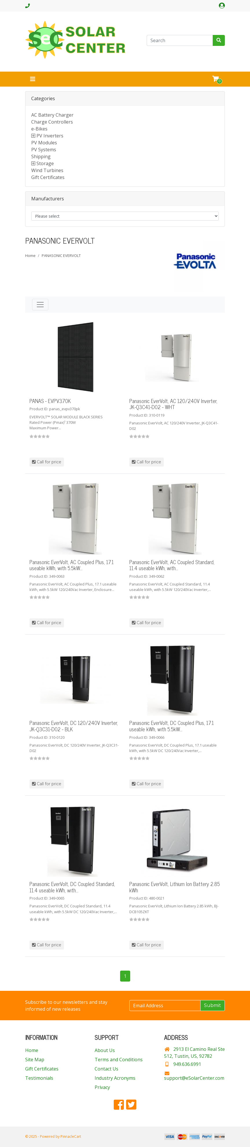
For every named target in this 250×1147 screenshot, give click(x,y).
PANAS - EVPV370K (50, 400)
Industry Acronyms (115, 1078)
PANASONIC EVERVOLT (61, 255)
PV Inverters (49, 136)
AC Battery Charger (52, 115)
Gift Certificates (48, 177)
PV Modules (44, 142)
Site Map (34, 1059)
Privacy (102, 1087)
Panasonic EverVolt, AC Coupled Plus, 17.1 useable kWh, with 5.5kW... (72, 564)
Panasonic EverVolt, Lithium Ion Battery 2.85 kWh (174, 886)
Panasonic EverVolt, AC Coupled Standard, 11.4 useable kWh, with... (171, 564)
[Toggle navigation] (32, 79)
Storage (45, 163)
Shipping (41, 156)
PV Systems (43, 149)
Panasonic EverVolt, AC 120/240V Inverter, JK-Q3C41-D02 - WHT (173, 403)
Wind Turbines (47, 170)
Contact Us (106, 1069)
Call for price (46, 462)
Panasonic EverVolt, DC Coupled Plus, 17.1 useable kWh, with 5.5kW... (171, 725)
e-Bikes (39, 129)
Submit (212, 1005)
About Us (105, 1050)
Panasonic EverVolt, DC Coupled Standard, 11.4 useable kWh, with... (72, 886)
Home (30, 255)
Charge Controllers (52, 122)
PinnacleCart (70, 1136)
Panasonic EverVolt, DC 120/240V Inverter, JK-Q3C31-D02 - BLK (74, 725)
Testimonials (39, 1078)
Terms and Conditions (119, 1059)
